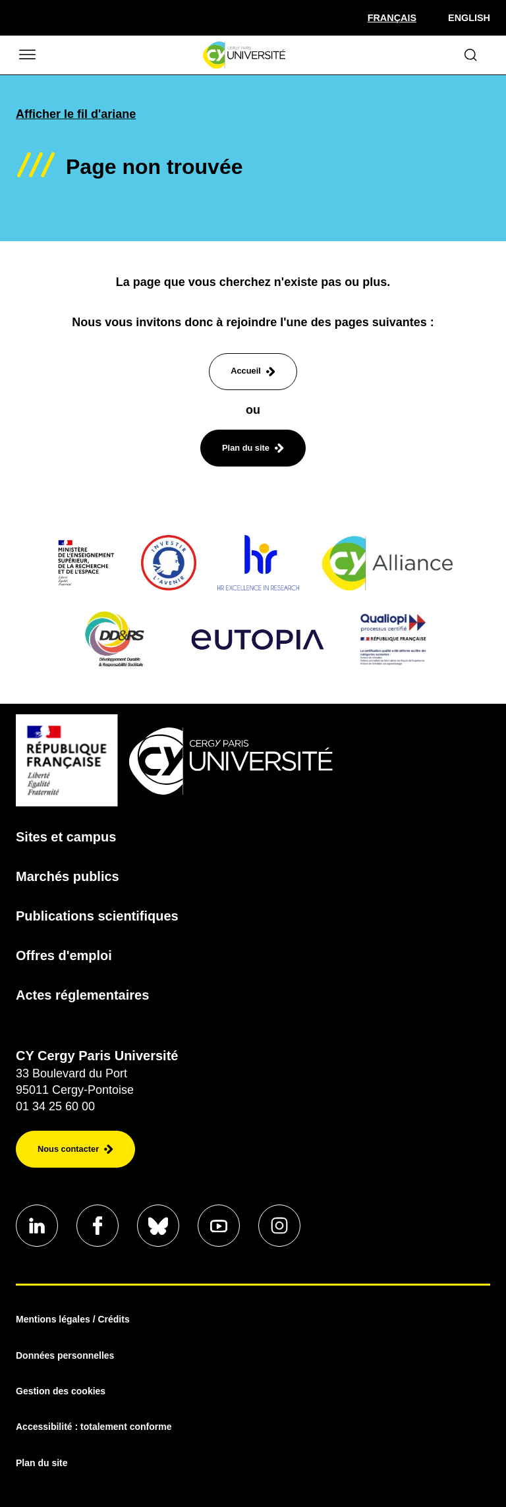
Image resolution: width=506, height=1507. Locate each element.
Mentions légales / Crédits (73, 1319)
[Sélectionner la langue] (392, 18)
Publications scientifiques (97, 916)
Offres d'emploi (64, 955)
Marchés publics (67, 876)
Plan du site (42, 1463)
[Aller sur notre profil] (37, 1226)
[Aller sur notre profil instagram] (279, 1226)
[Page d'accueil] (244, 55)
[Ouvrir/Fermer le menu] (26, 55)
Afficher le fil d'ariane (76, 114)
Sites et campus (66, 837)
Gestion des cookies (60, 1391)
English (469, 18)
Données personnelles (65, 1355)
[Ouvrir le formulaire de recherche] (470, 55)
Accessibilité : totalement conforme (94, 1426)
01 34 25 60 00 (55, 1106)
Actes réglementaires (82, 995)
